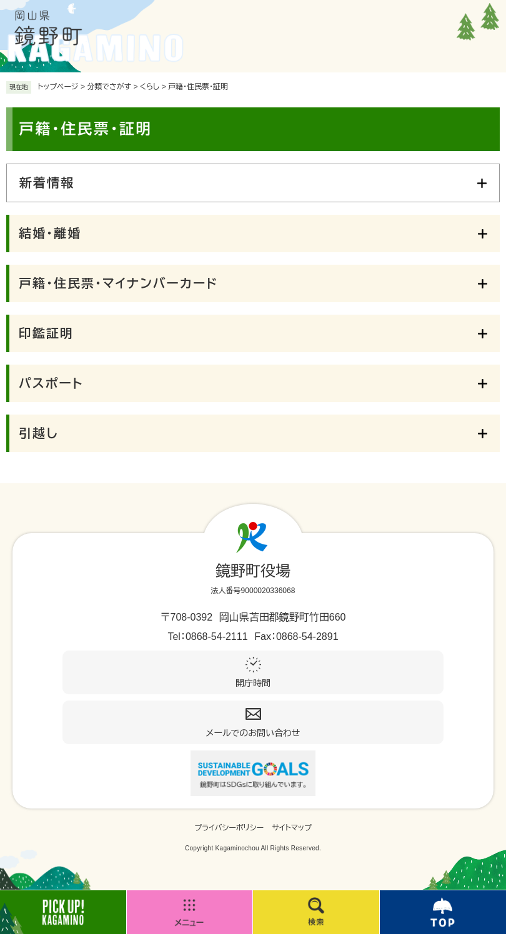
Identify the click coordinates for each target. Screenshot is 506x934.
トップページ (58, 86)
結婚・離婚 (50, 233)
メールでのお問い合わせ (253, 733)
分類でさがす (109, 86)
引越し (38, 433)
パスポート (51, 383)
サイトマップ (292, 827)
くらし (149, 86)
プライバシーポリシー (229, 827)
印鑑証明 (46, 333)
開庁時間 (253, 683)
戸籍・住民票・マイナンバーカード (118, 283)
